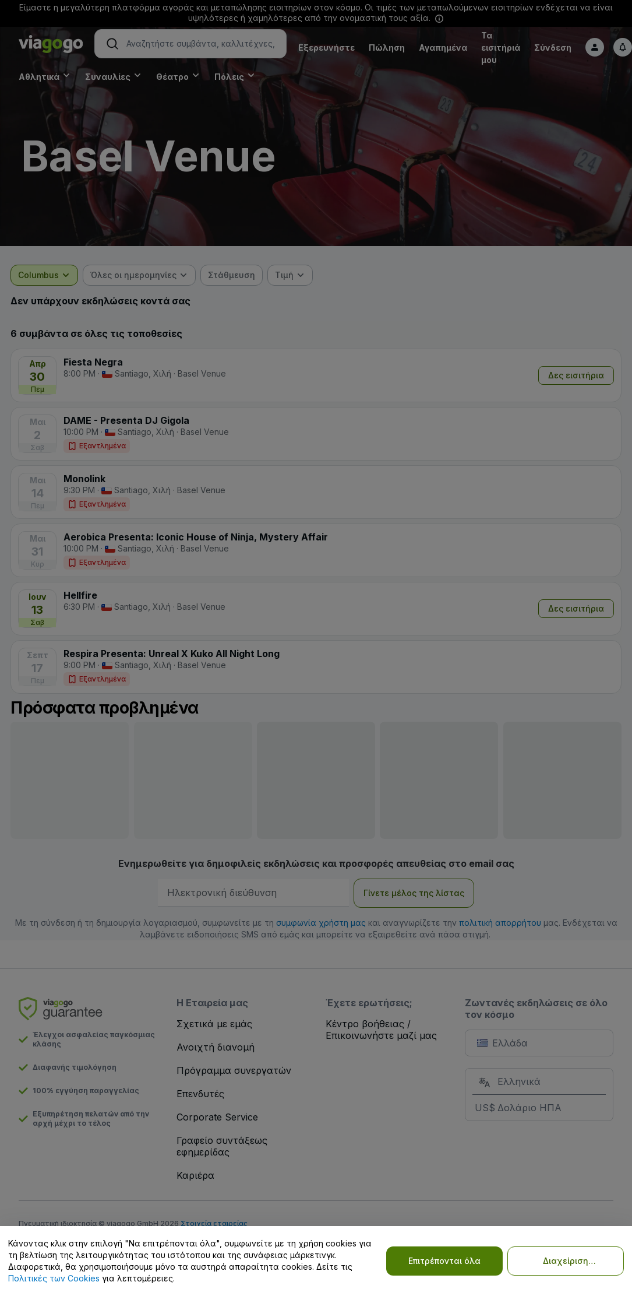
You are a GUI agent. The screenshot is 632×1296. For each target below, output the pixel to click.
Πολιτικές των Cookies (54, 1278)
